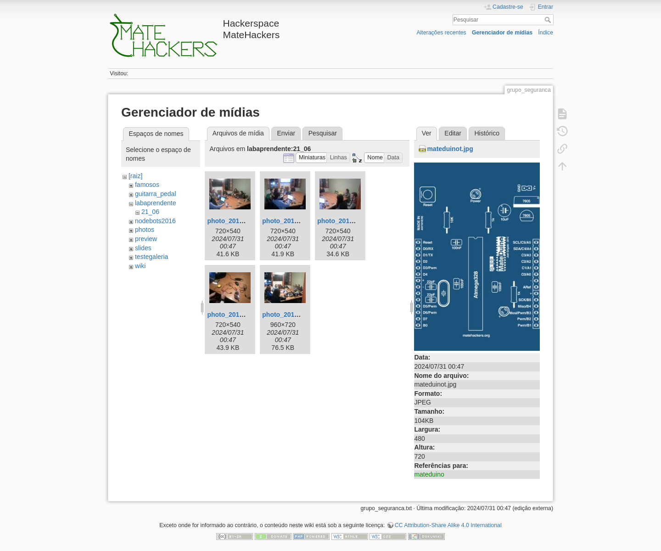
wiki (140, 266)
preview (146, 238)
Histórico (486, 133)
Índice (545, 32)
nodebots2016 (155, 221)
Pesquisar (548, 20)
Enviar (286, 133)
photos (144, 229)
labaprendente (155, 203)
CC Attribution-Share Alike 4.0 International (448, 525)
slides (143, 248)
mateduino (429, 474)
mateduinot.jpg (450, 148)
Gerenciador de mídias (502, 32)
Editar (452, 133)
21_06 (150, 211)
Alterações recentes (441, 32)
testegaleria (151, 256)
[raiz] (135, 176)
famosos (147, 184)
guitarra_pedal (155, 193)
